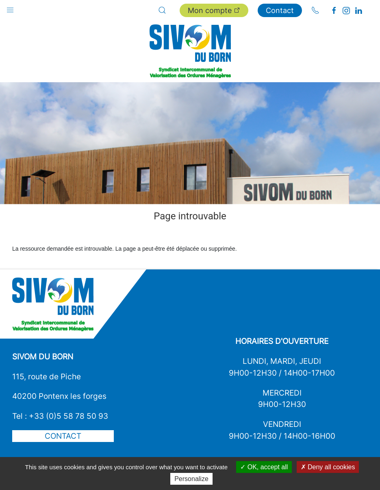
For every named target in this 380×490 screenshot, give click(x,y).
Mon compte (214, 10)
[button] (10, 8)
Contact (280, 10)
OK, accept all (264, 467)
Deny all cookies (328, 467)
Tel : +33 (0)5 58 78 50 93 (60, 416)
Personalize (191, 478)
